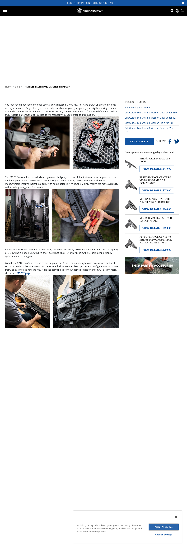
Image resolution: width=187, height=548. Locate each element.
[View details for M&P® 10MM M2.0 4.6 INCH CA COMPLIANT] (157, 228)
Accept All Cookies (164, 526)
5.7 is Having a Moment (137, 107)
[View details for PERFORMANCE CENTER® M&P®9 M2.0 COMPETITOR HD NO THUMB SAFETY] (157, 250)
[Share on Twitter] (176, 141)
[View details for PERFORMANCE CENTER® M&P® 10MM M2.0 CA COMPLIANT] (157, 190)
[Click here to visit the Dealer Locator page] (172, 11)
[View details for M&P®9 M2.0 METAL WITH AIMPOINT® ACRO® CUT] (157, 209)
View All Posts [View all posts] (139, 141)
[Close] (176, 516)
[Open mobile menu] (5, 11)
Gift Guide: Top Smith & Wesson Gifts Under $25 (151, 117)
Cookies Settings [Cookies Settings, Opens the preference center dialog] (163, 534)
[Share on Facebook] (170, 141)
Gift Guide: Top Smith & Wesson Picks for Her (149, 122)
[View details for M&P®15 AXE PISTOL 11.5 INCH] (157, 169)
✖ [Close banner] (183, 3)
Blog (17, 86)
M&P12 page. (24, 273)
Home (8, 86)
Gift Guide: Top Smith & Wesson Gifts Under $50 (151, 112)
